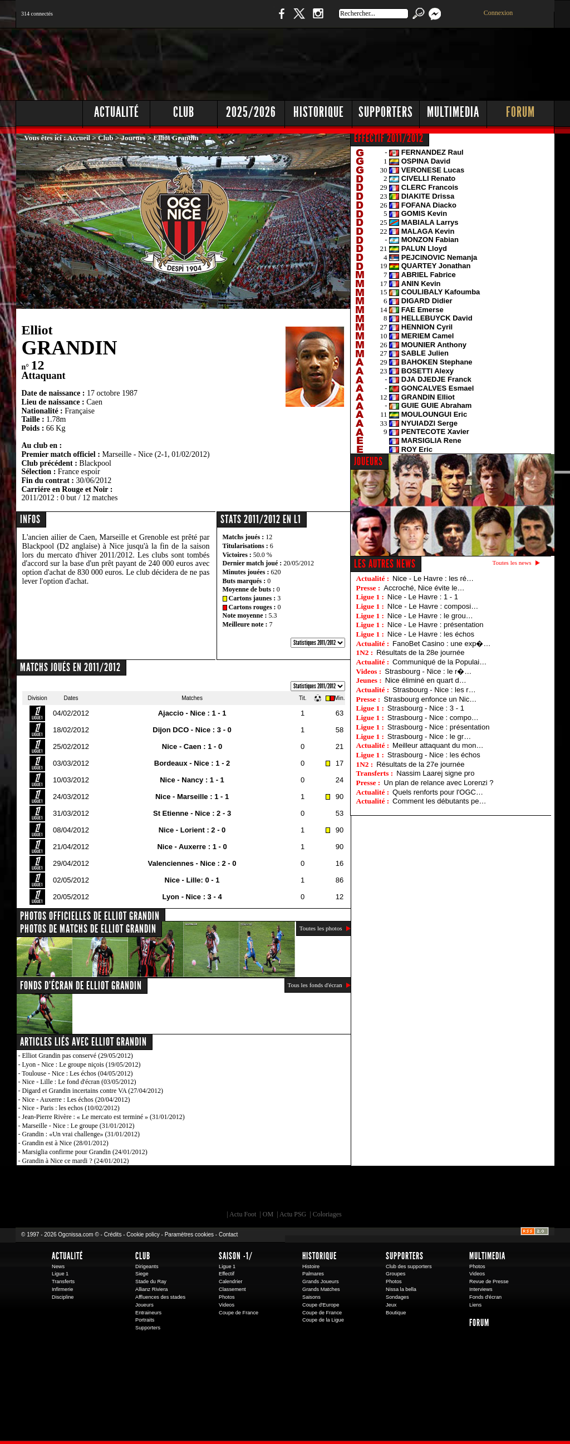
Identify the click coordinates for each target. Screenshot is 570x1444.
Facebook (280, 19)
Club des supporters (409, 1266)
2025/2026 (251, 112)
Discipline (62, 1297)
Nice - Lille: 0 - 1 (192, 880)
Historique (318, 112)
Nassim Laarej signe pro (435, 773)
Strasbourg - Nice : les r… (434, 690)
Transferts (63, 1281)
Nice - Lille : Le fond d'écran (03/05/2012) (79, 1082)
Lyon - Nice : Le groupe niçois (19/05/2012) (81, 1064)
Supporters (385, 112)
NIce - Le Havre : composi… (432, 606)
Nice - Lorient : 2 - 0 (192, 830)
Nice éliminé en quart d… (425, 680)
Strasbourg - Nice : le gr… (429, 736)
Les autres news (385, 563)
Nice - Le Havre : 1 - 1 (422, 597)
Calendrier (231, 1281)
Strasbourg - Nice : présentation (438, 727)
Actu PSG (292, 1214)
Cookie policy (142, 1234)
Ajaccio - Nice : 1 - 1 (192, 713)
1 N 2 (202, 19)
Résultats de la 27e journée (420, 764)
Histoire (311, 1266)
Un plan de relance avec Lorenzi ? (438, 782)
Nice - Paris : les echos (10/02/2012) (71, 1108)
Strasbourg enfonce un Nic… (430, 699)
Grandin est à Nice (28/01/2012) (65, 1143)
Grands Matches (321, 1289)
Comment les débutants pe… (439, 801)
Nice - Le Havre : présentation (435, 624)
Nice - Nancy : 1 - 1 (192, 780)
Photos (227, 1297)
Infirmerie (62, 1289)
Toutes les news (512, 562)
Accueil (78, 138)
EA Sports (143, 1190)
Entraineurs (148, 1312)
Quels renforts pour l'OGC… (437, 792)
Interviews (481, 1289)
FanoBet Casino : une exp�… (441, 643)
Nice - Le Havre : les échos (430, 634)
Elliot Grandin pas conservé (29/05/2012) (77, 1055)
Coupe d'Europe (320, 1305)
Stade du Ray (150, 1281)
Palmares (313, 1274)
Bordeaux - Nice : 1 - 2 (192, 763)
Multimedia (453, 112)
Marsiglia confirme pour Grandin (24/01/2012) (85, 1152)
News (58, 1266)
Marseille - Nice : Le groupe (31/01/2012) (78, 1126)
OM (268, 1214)
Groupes (395, 1274)
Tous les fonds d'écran (315, 985)
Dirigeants (147, 1266)
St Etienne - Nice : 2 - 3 (192, 813)
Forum (520, 112)
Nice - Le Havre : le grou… (430, 616)
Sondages (397, 1297)
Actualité (116, 112)
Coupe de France (238, 1312)
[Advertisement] (352, 61)
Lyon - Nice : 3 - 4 (192, 897)
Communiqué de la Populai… (439, 662)
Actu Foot (242, 1214)
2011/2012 (38, 498)
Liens (475, 1305)
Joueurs (133, 138)
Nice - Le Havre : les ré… (433, 578)
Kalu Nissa (440, 1190)
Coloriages (327, 1214)
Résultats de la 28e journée (420, 652)
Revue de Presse (489, 1281)
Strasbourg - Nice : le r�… (428, 671)
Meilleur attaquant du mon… (437, 745)
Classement (232, 1289)
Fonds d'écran (485, 1297)
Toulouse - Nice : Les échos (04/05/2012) (77, 1073)
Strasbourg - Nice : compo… (433, 717)
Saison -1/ (236, 1255)
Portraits (144, 1320)
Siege (142, 1274)
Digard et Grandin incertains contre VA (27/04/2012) (93, 1091)
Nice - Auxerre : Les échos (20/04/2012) (76, 1099)
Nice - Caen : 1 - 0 (192, 746)
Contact (228, 1234)
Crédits (113, 1234)
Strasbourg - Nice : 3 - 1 (425, 708)
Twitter (298, 19)
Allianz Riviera (151, 1289)
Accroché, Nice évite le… (424, 588)
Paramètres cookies (189, 1234)
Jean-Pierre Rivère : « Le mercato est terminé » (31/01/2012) (103, 1117)
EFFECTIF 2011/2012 (389, 138)
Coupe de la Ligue (323, 1320)
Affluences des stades (160, 1297)
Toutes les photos (320, 928)
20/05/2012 (298, 563)
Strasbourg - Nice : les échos (433, 755)
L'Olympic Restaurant (290, 1190)
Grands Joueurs (320, 1281)
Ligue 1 (60, 1274)
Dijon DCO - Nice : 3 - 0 (192, 730)
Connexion (498, 13)
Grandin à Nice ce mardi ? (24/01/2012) (75, 1161)
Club (183, 112)
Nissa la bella (401, 1289)
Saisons (311, 1297)
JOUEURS (368, 461)
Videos (226, 1305)
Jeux (391, 1305)
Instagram (317, 19)
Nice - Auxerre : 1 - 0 (192, 846)
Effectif (226, 1274)
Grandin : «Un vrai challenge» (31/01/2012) (81, 1134)
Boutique (245, 19)
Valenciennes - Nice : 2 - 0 (192, 863)
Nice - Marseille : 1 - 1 (192, 796)
